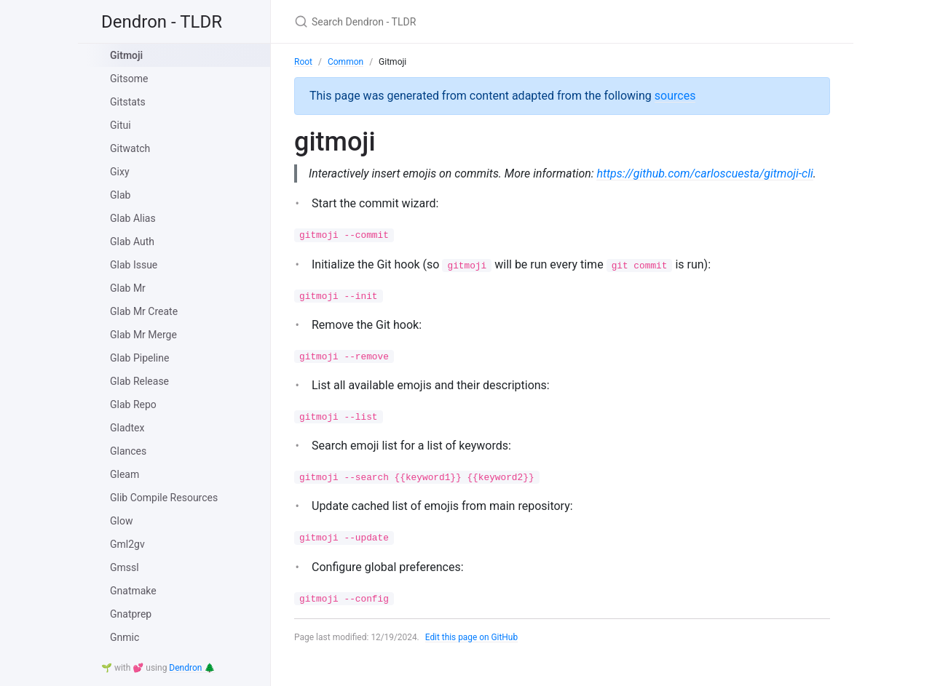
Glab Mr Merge (143, 334)
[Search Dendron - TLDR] (466, 21)
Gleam (124, 474)
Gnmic (124, 637)
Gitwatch (130, 148)
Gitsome (129, 78)
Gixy (120, 172)
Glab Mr (128, 288)
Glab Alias (133, 218)
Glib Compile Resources (164, 497)
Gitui (120, 125)
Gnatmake (133, 591)
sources (675, 96)
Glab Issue (133, 265)
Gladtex (127, 428)
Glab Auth (132, 241)
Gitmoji (126, 55)
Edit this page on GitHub (472, 655)
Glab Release (139, 381)
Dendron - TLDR (161, 22)
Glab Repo (133, 404)
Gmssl (124, 567)
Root (303, 62)
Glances (128, 451)
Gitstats (128, 102)
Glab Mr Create (144, 311)
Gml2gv (127, 544)
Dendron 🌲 (192, 668)
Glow (121, 521)
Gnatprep (130, 614)
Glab (120, 195)
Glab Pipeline (139, 358)
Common (345, 62)
